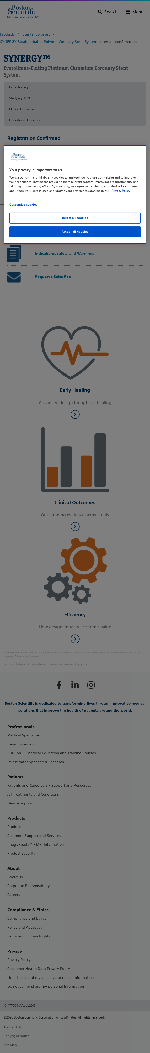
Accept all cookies (75, 231)
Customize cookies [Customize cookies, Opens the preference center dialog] (23, 205)
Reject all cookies (75, 218)
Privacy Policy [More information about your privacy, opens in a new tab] (120, 191)
